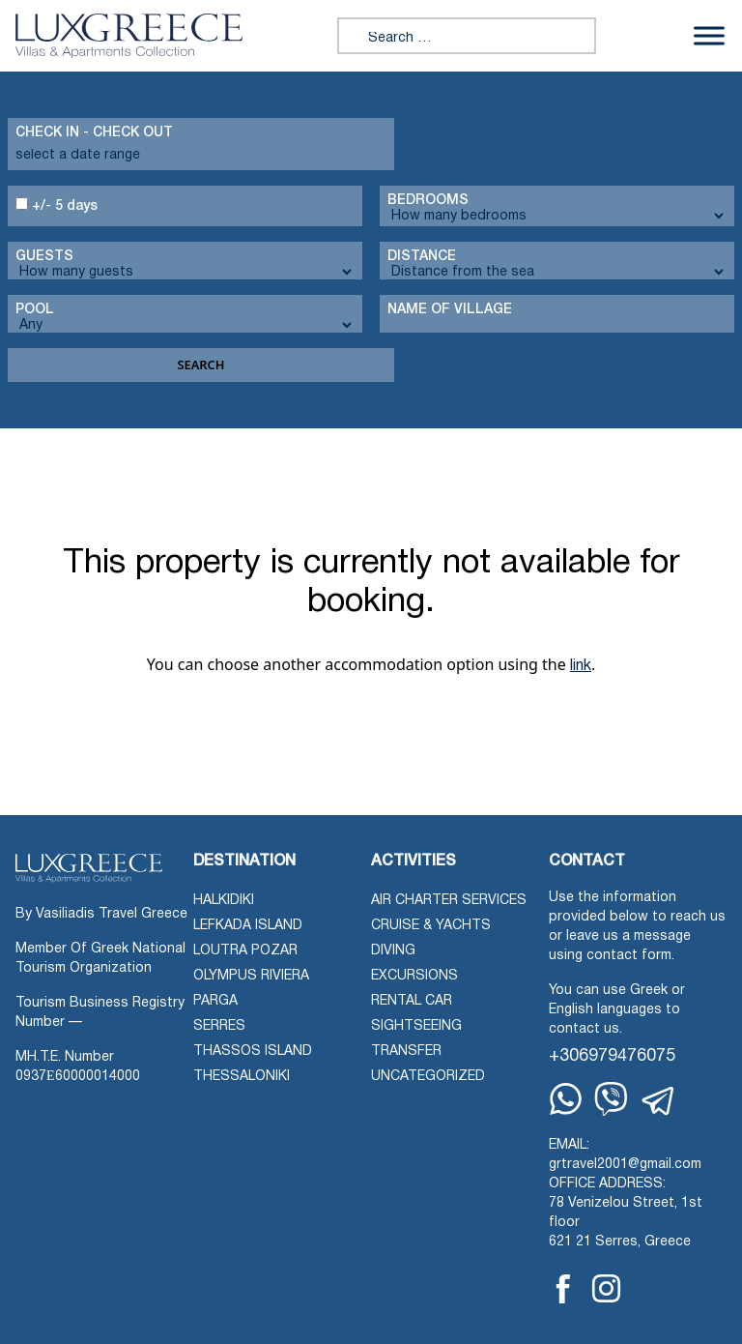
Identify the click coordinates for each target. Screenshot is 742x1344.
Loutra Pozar (245, 951)
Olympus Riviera (251, 976)
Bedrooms (428, 200)
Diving (393, 951)
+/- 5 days (56, 205)
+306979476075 (612, 1056)
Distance (421, 256)
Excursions (414, 976)
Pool (34, 310)
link (580, 666)
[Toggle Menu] (709, 35)
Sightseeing (416, 1026)
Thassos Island (252, 1051)
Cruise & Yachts (431, 926)
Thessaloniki (241, 1076)
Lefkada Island (247, 926)
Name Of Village (449, 310)
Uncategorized (428, 1076)
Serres (219, 1026)
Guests (44, 256)
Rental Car (411, 1001)
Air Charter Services (449, 900)
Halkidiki (223, 900)
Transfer (406, 1051)
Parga (215, 1001)
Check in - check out (94, 133)
